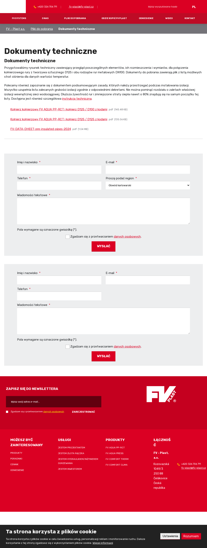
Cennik (14, 463)
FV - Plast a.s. (15, 29)
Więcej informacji (103, 542)
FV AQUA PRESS (114, 452)
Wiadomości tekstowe (33, 195)
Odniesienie (146, 18)
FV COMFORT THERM (117, 458)
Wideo (169, 18)
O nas (45, 18)
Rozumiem (191, 536)
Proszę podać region (121, 178)
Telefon (24, 178)
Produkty (16, 452)
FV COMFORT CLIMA (117, 464)
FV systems (19, 18)
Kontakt (190, 18)
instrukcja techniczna (77, 98)
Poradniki (16, 457)
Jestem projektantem (71, 447)
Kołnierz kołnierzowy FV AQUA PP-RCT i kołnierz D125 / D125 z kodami (58, 119)
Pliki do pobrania (75, 18)
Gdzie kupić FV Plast (114, 18)
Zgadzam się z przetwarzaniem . (105, 236)
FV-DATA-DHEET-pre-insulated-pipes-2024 (40, 129)
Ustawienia (169, 536)
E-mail (111, 162)
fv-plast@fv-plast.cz (81, 6)
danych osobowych (127, 236)
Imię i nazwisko (29, 162)
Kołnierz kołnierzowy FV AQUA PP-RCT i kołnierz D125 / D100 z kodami (58, 109)
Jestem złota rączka (71, 452)
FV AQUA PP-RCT (115, 447)
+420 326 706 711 (47, 6)
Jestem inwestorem (70, 468)
